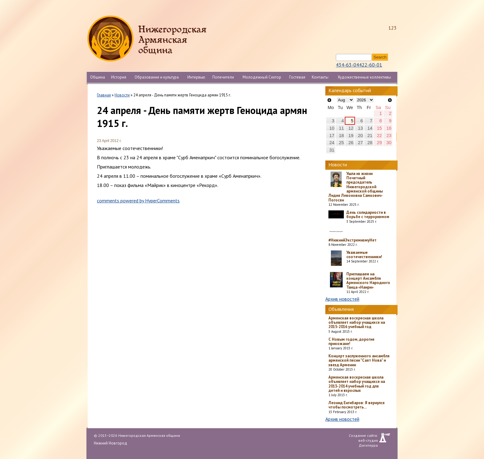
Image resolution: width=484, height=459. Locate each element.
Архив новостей (342, 299)
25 (341, 142)
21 (369, 135)
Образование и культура (157, 77)
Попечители (223, 77)
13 (360, 128)
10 (331, 128)
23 (388, 135)
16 (388, 128)
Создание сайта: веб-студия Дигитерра (363, 437)
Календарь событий (349, 90)
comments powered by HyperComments (138, 200)
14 (369, 128)
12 (350, 128)
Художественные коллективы (364, 77)
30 (388, 142)
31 (331, 150)
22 (379, 135)
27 (360, 142)
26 (350, 142)
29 (379, 142)
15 (379, 128)
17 (331, 135)
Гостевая (297, 77)
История (118, 77)
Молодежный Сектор (262, 77)
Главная (104, 95)
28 (369, 142)
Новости (122, 95)
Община (97, 77)
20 (360, 135)
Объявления (341, 309)
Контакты (320, 77)
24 (331, 142)
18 (341, 135)
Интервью (196, 77)
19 (350, 135)
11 (341, 128)
